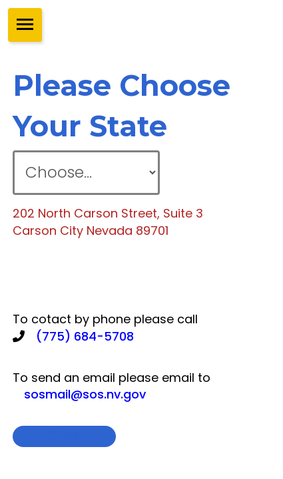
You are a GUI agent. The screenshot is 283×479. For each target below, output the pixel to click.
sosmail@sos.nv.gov (85, 394)
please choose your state (121, 106)
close (64, 435)
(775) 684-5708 (85, 336)
